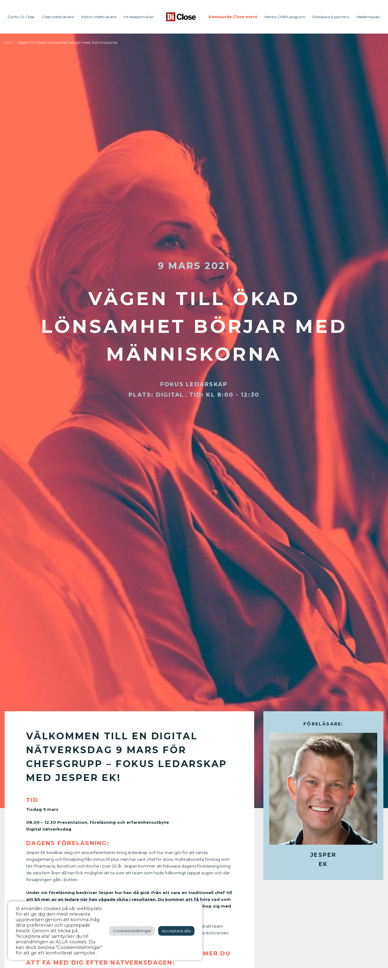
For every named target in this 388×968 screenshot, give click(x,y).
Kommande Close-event (233, 17)
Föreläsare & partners (330, 17)
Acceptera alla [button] (176, 930)
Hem (8, 42)
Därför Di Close (21, 17)
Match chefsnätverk (99, 17)
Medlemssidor (368, 17)
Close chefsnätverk (58, 17)
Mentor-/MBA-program (284, 17)
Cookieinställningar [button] (132, 930)
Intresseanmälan (139, 17)
